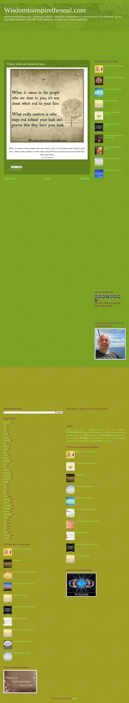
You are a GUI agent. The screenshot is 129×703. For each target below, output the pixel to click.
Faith (85, 432)
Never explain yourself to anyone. (24, 607)
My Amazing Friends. (20, 618)
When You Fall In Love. (112, 158)
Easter (113, 429)
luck (98, 435)
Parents (76, 438)
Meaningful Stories (116, 435)
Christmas (100, 429)
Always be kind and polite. (113, 89)
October (6, 511)
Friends (97, 432)
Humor (107, 432)
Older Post (85, 179)
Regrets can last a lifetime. (113, 170)
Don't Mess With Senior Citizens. (87, 463)
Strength (122, 438)
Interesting (69, 435)
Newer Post (9, 179)
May (4, 428)
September (7, 479)
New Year (69, 438)
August (5, 449)
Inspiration (122, 432)
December (6, 422)
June (5, 464)
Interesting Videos (78, 435)
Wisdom (99, 440)
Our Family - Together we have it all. (88, 521)
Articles (68, 429)
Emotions (122, 429)
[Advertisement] (64, 40)
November (6, 476)
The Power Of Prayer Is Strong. (23, 630)
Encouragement (74, 432)
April (5, 431)
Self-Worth (99, 438)
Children (91, 429)
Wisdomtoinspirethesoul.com (45, 10)
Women (106, 441)
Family (90, 432)
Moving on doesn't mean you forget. (25, 572)
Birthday (76, 429)
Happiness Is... (18, 560)
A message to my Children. (22, 653)
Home (47, 179)
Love (95, 435)
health (102, 432)
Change (83, 429)
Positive (84, 438)
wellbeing (91, 441)
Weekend (86, 441)
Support (69, 441)
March (5, 434)
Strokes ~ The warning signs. (114, 66)
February (6, 470)
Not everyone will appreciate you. (87, 509)
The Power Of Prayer (111, 101)
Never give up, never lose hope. (23, 583)
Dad (108, 429)
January (6, 437)
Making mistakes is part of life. (114, 77)
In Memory (114, 432)
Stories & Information (111, 438)
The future (76, 441)
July (4, 425)
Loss (90, 435)
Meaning (18, 170)
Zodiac (111, 441)
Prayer (92, 438)
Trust (81, 441)
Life (13, 170)
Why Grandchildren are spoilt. (23, 641)
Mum (124, 435)
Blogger (74, 698)
